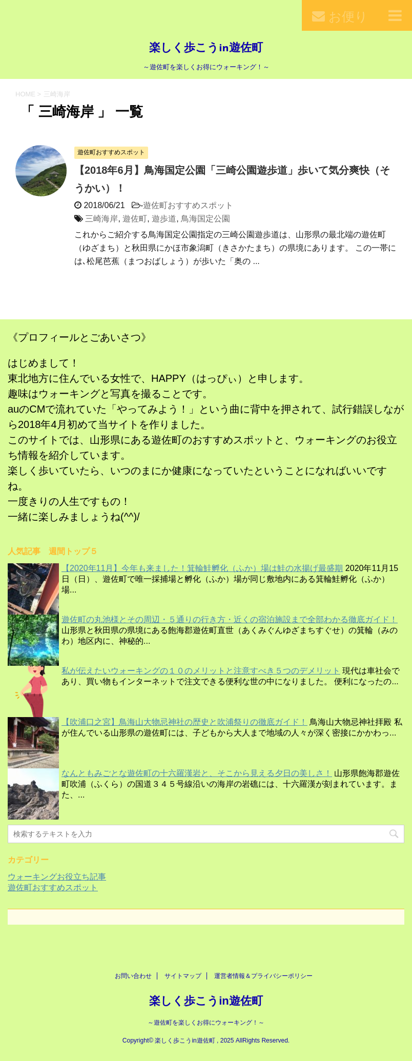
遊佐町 (134, 218)
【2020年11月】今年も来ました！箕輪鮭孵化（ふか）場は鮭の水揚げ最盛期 (202, 568)
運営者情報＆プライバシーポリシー (263, 976)
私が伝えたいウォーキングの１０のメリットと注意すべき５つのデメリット (200, 670)
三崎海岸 (101, 218)
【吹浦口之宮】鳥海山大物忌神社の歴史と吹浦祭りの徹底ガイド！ (184, 722)
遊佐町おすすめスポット (188, 205)
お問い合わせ (133, 976)
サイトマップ (182, 976)
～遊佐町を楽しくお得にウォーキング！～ (206, 1022)
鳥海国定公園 (205, 218)
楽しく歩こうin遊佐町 (205, 48)
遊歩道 (164, 218)
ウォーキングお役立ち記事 (57, 876)
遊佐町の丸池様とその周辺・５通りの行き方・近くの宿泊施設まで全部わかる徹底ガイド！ (229, 619)
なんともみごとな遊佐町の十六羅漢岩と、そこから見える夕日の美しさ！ (196, 773)
